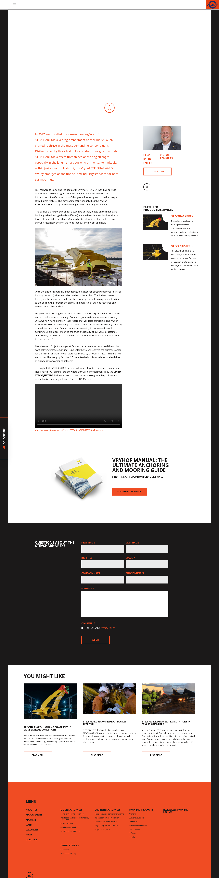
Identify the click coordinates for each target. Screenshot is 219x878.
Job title (86, 557)
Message (87, 588)
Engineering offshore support (106, 826)
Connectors (133, 822)
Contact (31, 840)
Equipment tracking (68, 854)
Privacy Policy (107, 627)
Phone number (135, 573)
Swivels (132, 837)
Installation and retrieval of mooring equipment (74, 819)
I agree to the (100, 627)
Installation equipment (138, 826)
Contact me (157, 171)
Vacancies (32, 830)
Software (132, 833)
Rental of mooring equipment (72, 814)
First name (88, 542)
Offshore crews (66, 824)
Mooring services (71, 810)
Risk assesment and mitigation (107, 818)
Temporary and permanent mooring (109, 814)
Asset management (68, 827)
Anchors (132, 814)
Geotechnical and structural (106, 822)
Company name (90, 573)
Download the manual (130, 491)
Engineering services (107, 810)
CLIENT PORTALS (69, 845)
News (29, 835)
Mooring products (141, 810)
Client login (64, 850)
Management (34, 815)
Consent (88, 623)
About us (31, 810)
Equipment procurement (70, 831)
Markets (31, 820)
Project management (103, 830)
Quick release (134, 830)
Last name (132, 542)
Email (130, 557)
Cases (29, 825)
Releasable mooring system (175, 811)
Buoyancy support (136, 818)
